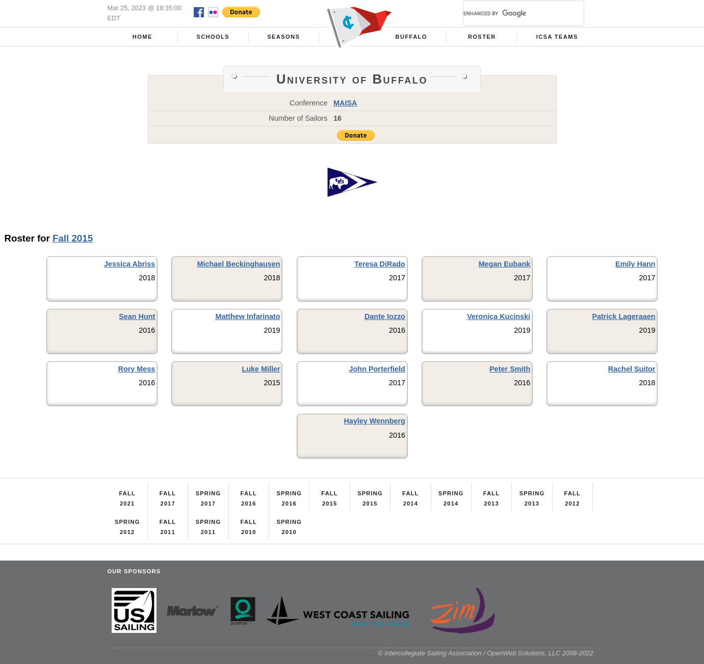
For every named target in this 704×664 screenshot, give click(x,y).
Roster (482, 37)
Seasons (283, 37)
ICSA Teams (557, 37)
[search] (511, 13)
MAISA (345, 103)
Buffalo (411, 37)
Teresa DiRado (379, 264)
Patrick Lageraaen (623, 316)
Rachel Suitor (632, 369)
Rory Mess (136, 369)
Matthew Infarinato (248, 316)
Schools (212, 37)
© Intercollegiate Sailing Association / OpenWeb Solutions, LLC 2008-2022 (485, 653)
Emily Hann (635, 264)
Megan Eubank (505, 264)
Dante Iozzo (384, 316)
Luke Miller (261, 369)
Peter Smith (509, 369)
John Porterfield (377, 369)
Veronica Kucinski (498, 316)
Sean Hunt (137, 316)
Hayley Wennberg (374, 421)
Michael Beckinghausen (238, 264)
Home (142, 37)
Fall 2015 (73, 238)
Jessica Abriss (129, 264)
